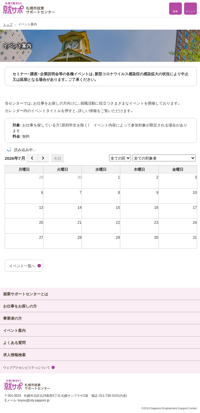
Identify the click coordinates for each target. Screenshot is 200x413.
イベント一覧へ (22, 265)
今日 (57, 158)
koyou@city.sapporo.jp (34, 400)
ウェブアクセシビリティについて (26, 367)
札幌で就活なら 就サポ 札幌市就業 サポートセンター (29, 8)
